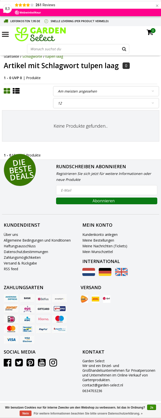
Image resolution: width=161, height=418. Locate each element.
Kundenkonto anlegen (100, 234)
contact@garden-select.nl (102, 385)
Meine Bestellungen (98, 240)
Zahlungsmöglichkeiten (22, 257)
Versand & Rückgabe (20, 263)
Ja (151, 407)
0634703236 (92, 390)
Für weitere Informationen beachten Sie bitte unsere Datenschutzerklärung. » (88, 413)
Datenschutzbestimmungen (26, 251)
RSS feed (11, 268)
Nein (25, 413)
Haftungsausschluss (20, 246)
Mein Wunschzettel (97, 251)
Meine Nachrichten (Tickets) (104, 246)
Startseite (11, 56)
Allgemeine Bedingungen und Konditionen (37, 240)
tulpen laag (54, 56)
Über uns (11, 234)
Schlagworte (32, 56)
